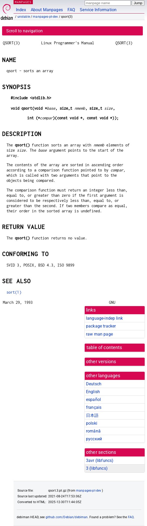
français (93, 407)
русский (94, 438)
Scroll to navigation (24, 30)
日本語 (92, 415)
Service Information (98, 9)
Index (21, 9)
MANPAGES (23, 2)
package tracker (101, 326)
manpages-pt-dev (45, 16)
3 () (97, 468)
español (93, 399)
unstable (23, 16)
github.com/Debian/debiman (67, 517)
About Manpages (47, 9)
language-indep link (104, 318)
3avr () (99, 460)
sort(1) (14, 292)
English (93, 391)
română (93, 431)
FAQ (71, 9)
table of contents (104, 347)
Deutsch (93, 383)
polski (91, 423)
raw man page (99, 334)
